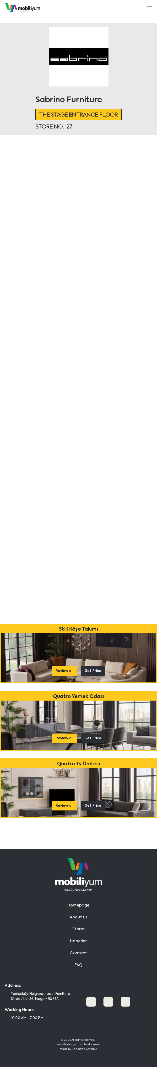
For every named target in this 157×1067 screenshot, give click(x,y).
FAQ (78, 965)
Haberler (78, 941)
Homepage (78, 905)
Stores (78, 929)
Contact (78, 953)
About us (78, 917)
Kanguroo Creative (84, 1049)
